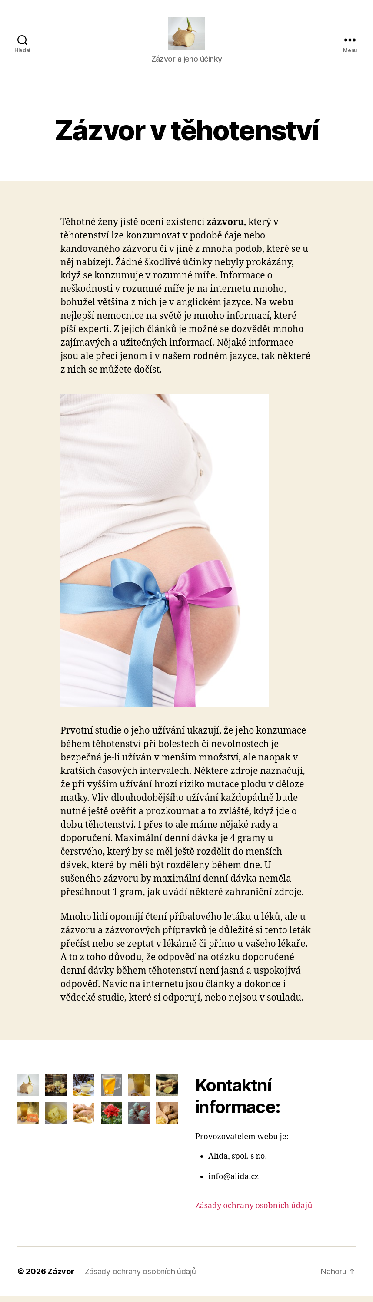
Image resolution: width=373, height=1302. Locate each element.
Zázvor (60, 1277)
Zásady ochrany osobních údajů (254, 1212)
